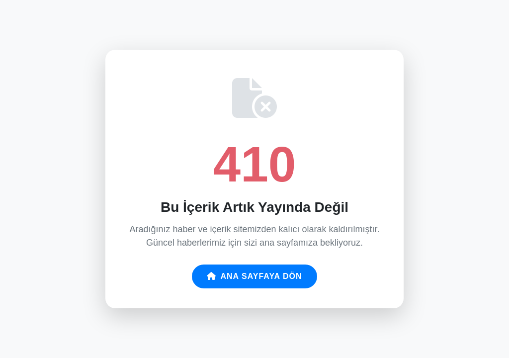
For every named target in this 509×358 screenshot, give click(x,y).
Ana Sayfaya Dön (254, 276)
